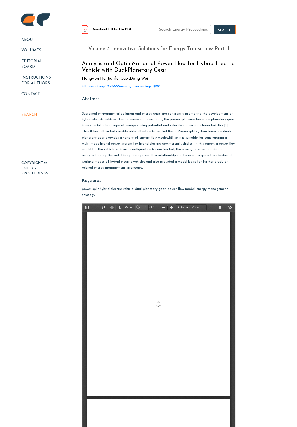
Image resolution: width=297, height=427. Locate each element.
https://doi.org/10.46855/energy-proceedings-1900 (121, 86)
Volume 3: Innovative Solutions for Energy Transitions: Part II (158, 48)
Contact (30, 94)
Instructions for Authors (36, 81)
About (28, 40)
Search (29, 115)
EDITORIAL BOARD (32, 64)
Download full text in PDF (107, 29)
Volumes (31, 50)
